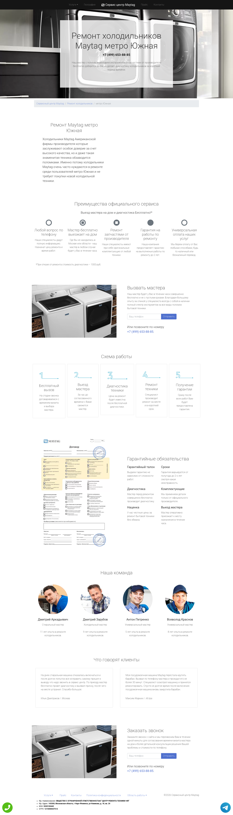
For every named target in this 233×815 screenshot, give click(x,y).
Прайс (144, 4)
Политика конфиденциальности (103, 795)
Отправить (169, 316)
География (89, 4)
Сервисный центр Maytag (50, 103)
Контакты (159, 4)
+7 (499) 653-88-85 (116, 55)
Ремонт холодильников (79, 103)
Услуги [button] (72, 4)
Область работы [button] (136, 795)
